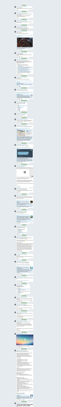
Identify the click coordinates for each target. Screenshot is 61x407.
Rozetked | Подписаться (20, 148)
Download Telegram (40, 14)
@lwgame (39, 5)
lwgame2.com (38, 11)
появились (23, 304)
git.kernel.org (21, 111)
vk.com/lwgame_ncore (40, 12)
